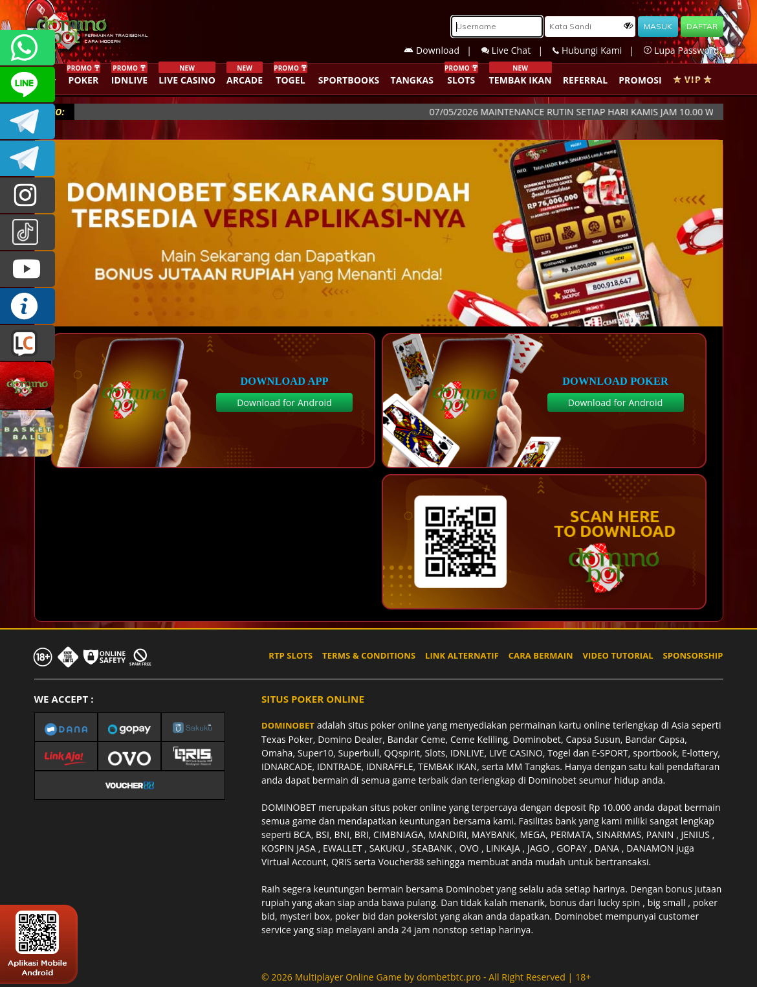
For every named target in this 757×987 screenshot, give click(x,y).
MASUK (658, 26)
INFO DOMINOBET (27, 306)
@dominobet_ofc (27, 232)
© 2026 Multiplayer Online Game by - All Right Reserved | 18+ (426, 977)
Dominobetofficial (27, 121)
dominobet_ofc (27, 195)
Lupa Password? (683, 50)
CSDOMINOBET (27, 84)
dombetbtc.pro (449, 977)
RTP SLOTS (291, 655)
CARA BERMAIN (541, 655)
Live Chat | (517, 50)
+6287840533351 (27, 47)
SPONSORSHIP (693, 655)
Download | (442, 50)
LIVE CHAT (27, 343)
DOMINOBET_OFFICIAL (27, 158)
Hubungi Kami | (598, 50)
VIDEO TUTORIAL (618, 655)
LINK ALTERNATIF (462, 655)
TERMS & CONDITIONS (368, 655)
